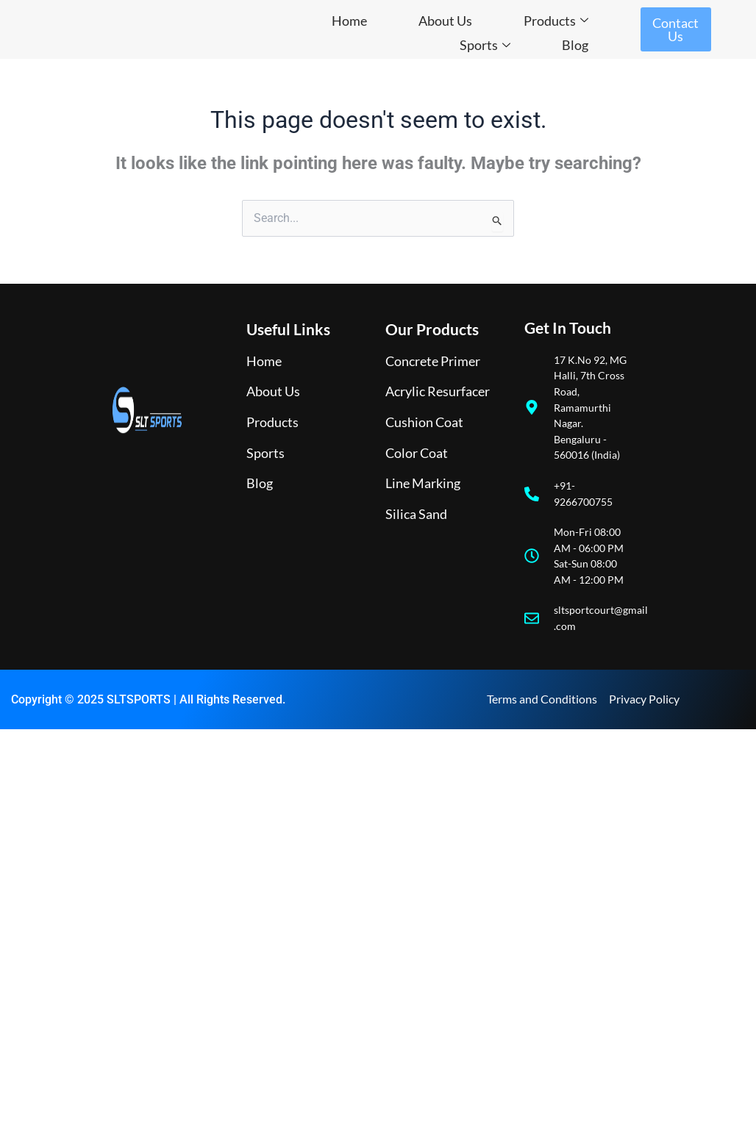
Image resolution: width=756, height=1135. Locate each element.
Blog (575, 45)
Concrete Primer (432, 361)
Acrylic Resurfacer (437, 391)
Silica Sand (416, 514)
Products (556, 20)
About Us (445, 20)
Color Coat (416, 453)
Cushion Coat (424, 422)
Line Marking (422, 483)
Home (349, 20)
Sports (485, 45)
